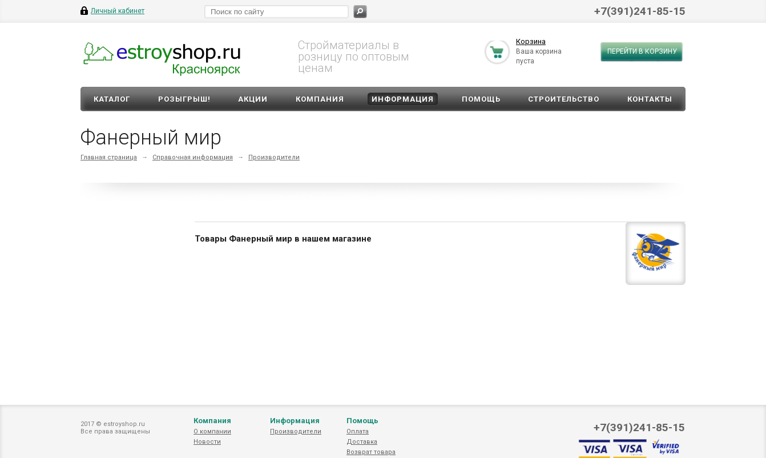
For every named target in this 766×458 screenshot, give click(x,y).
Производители (274, 157)
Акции (253, 99)
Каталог (112, 99)
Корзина (531, 42)
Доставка (361, 441)
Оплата (357, 431)
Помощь (481, 99)
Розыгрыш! (184, 99)
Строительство (563, 99)
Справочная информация (192, 157)
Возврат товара (371, 452)
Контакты (649, 99)
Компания (320, 99)
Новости (207, 441)
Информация (403, 99)
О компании (212, 431)
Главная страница (108, 157)
